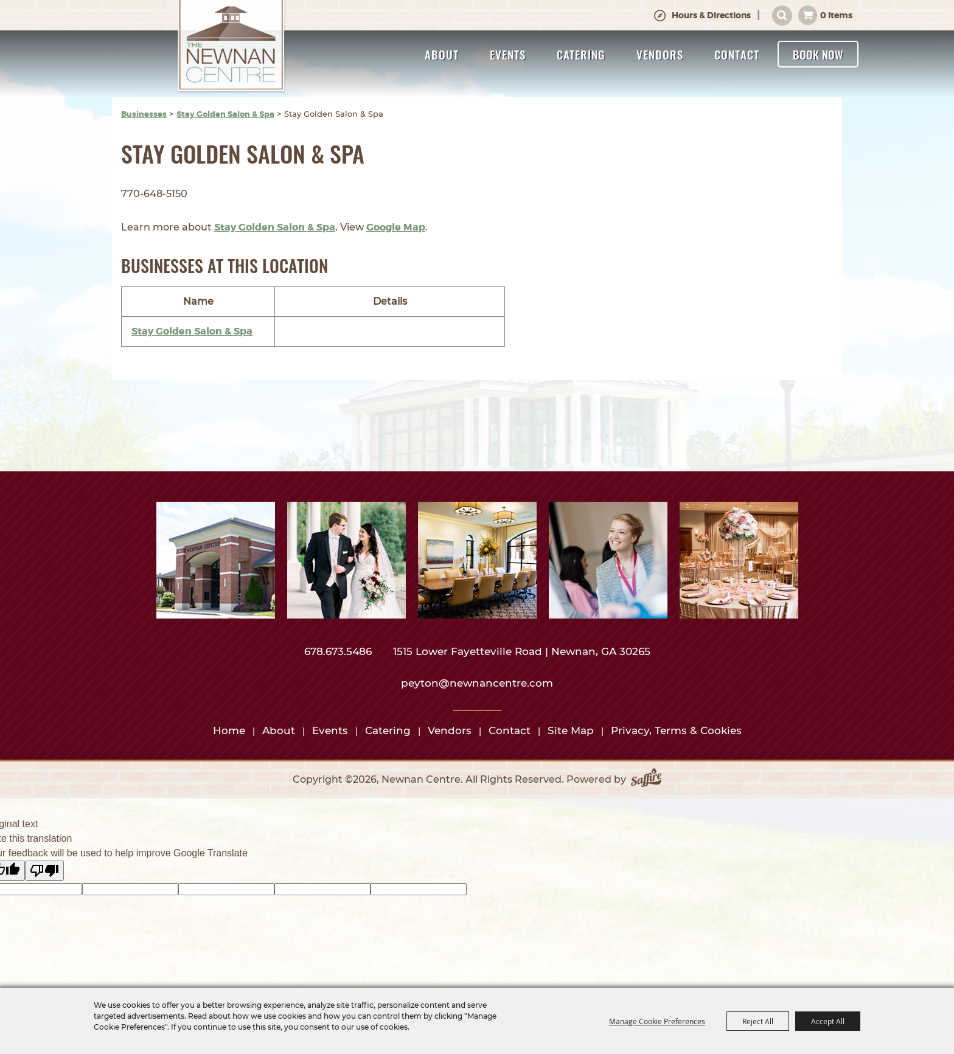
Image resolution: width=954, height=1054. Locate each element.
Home (229, 730)
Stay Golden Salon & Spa (225, 114)
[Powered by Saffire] (646, 780)
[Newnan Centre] (231, 47)
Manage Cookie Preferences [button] (657, 1021)
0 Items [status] (836, 15)
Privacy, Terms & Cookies (676, 730)
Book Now (818, 54)
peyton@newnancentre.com (477, 683)
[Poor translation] (44, 871)
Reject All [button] (757, 1021)
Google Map (395, 227)
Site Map (571, 730)
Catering (581, 54)
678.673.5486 (339, 651)
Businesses (144, 114)
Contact (736, 54)
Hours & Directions (711, 15)
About (442, 54)
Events (508, 54)
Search (782, 15)
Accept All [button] (827, 1021)
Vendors (659, 54)
